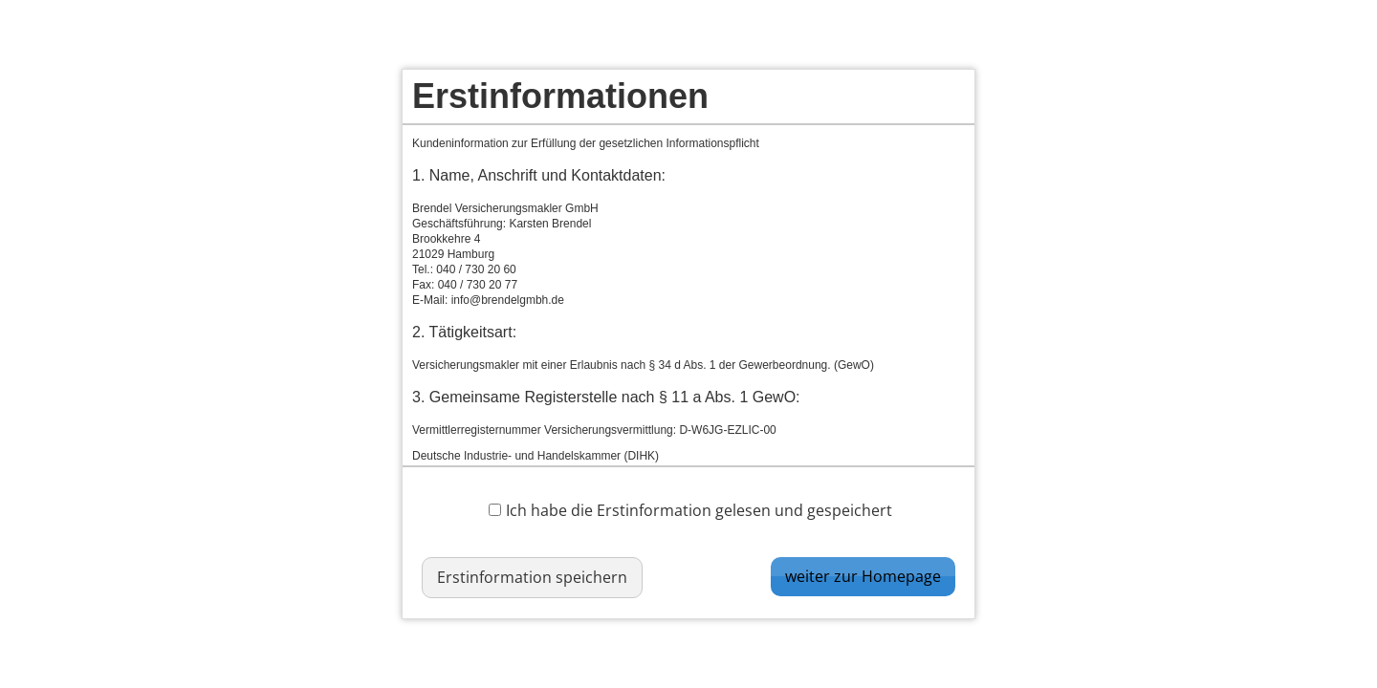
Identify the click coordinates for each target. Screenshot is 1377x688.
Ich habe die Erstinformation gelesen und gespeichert (690, 510)
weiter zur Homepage (863, 576)
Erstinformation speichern (532, 577)
